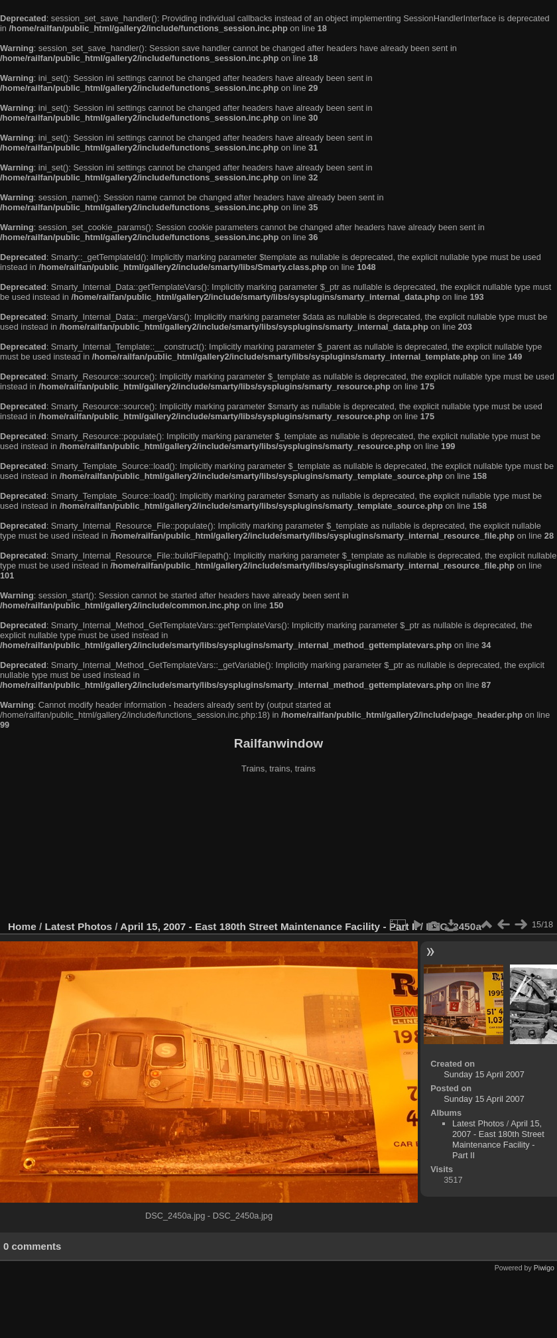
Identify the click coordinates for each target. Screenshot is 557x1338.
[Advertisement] (278, 848)
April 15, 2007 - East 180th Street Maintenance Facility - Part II (268, 926)
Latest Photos (79, 926)
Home (22, 926)
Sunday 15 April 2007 (484, 1074)
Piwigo (544, 1268)
